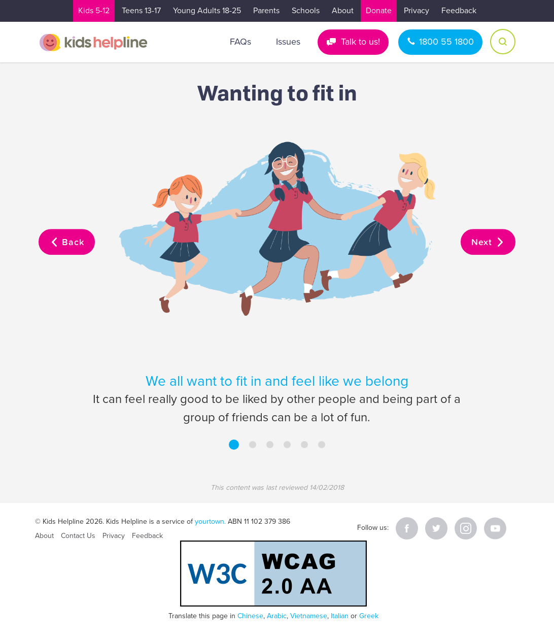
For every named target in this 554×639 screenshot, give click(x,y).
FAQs (240, 41)
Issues (288, 41)
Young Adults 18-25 (207, 11)
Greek (368, 616)
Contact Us (78, 535)
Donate (379, 11)
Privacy (416, 11)
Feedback (458, 11)
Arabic (277, 616)
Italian (340, 616)
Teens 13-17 (141, 11)
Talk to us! (360, 41)
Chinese (250, 616)
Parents (266, 11)
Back (66, 242)
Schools (306, 11)
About (343, 11)
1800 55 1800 (446, 41)
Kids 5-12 (94, 11)
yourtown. (210, 521)
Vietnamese (308, 616)
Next (488, 242)
